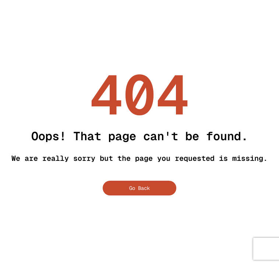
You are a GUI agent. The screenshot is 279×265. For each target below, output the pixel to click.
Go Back (139, 188)
